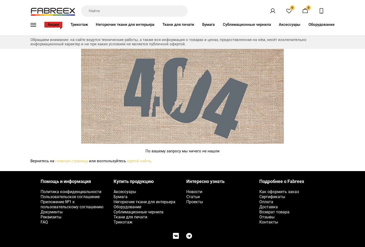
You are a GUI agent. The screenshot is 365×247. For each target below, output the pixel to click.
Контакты (268, 222)
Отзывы (267, 217)
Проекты (194, 201)
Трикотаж (79, 24)
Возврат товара (274, 212)
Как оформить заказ (279, 191)
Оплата (266, 201)
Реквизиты (51, 217)
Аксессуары (289, 24)
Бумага (208, 24)
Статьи (193, 196)
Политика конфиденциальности (71, 191)
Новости (194, 191)
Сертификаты (272, 196)
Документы (52, 212)
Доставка (268, 206)
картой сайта (138, 161)
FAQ (44, 222)
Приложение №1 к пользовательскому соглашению (72, 204)
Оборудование (321, 24)
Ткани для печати (178, 24)
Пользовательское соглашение (70, 196)
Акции (53, 24)
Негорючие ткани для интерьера (125, 24)
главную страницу (71, 161)
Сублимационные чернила (247, 24)
